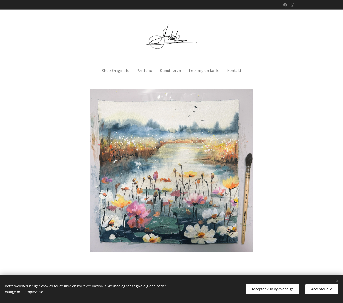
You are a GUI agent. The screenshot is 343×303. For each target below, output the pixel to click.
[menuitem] (117, 71)
